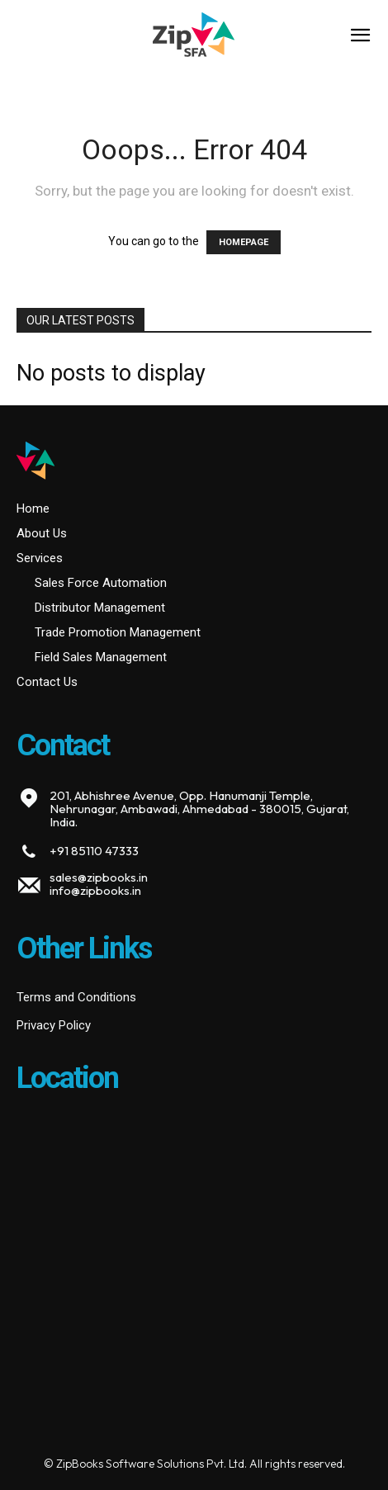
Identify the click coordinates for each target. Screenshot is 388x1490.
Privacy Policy (54, 1025)
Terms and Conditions (76, 997)
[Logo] (194, 36)
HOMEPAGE (243, 242)
